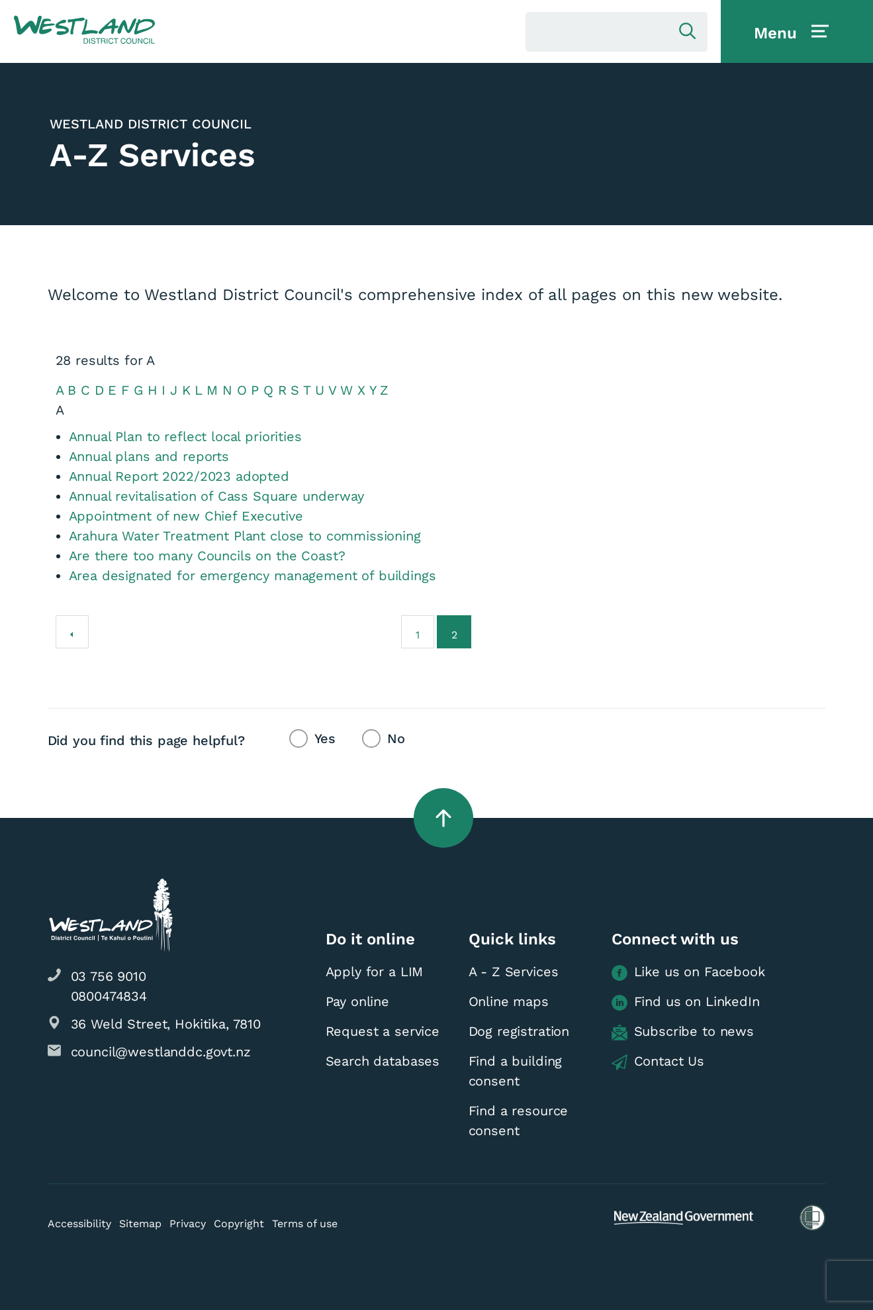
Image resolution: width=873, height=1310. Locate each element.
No (396, 738)
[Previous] (72, 631)
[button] (84, 30)
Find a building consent (516, 1071)
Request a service (382, 1031)
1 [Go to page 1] (418, 635)
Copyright (239, 1223)
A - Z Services (514, 972)
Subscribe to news (683, 1031)
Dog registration (519, 1031)
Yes (325, 738)
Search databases (383, 1061)
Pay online (358, 1001)
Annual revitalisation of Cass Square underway (216, 496)
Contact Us (658, 1061)
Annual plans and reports (149, 456)
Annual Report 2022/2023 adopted (179, 476)
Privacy (187, 1223)
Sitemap (140, 1223)
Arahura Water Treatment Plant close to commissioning (245, 536)
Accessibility (79, 1223)
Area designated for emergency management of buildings (252, 575)
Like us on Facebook (688, 972)
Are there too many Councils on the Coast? (207, 556)
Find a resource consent (519, 1120)
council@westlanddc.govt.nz (161, 1052)
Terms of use (305, 1223)
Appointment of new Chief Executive (186, 516)
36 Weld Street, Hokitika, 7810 (166, 1024)
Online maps (509, 1001)
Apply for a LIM (375, 972)
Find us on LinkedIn (686, 1002)
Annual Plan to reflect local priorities (185, 436)
